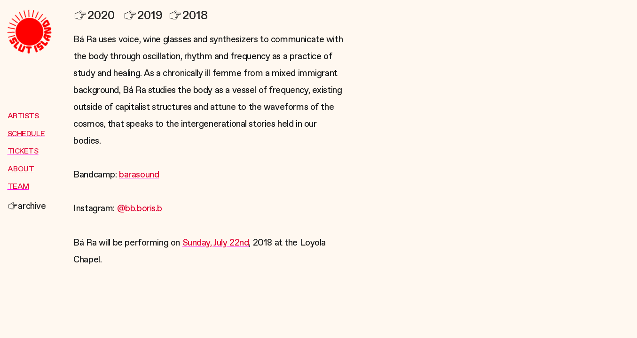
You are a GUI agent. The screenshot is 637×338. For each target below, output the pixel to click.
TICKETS (23, 151)
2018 (188, 15)
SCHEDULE (26, 134)
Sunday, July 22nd (215, 242)
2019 (143, 15)
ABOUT (21, 169)
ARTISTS (23, 116)
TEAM (18, 187)
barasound (139, 174)
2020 (94, 15)
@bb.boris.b (139, 208)
